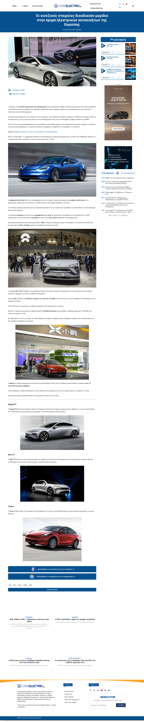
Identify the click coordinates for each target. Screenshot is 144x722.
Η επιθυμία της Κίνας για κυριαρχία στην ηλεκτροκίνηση (38, 132)
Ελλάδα (29, 658)
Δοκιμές (29, 617)
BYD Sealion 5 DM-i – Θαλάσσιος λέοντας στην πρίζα (29, 620)
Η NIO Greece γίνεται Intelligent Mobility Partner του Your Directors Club (29, 661)
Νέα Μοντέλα (75, 658)
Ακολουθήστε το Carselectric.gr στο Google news (52, 576)
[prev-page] (50, 671)
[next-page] (53, 671)
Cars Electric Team (18, 90)
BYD (10, 585)
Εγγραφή (121, 705)
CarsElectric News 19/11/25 (113, 58)
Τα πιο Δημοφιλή (128, 173)
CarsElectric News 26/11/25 (113, 45)
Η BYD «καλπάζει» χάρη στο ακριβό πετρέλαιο (75, 619)
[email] (103, 705)
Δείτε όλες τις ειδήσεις (118, 215)
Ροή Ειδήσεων (108, 173)
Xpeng (25, 585)
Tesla (23, 119)
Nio (14, 585)
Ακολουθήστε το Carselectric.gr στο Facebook (52, 569)
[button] (133, 6)
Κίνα (30, 585)
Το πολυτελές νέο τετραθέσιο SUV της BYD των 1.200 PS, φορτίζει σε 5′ (75, 661)
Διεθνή (75, 617)
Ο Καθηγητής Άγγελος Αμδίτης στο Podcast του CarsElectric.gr (115, 71)
